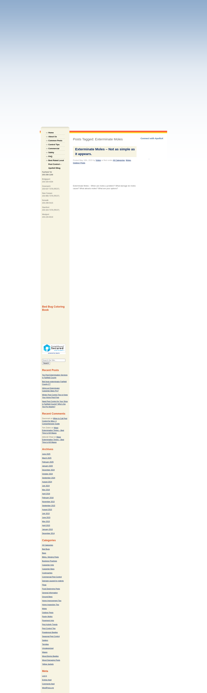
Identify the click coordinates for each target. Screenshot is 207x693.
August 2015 (47, 510)
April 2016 (46, 494)
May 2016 (46, 490)
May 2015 (46, 521)
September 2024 (48, 478)
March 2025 (46, 458)
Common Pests (55, 140)
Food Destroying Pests (51, 589)
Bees (44, 553)
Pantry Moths (47, 617)
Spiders (45, 640)
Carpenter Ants (48, 565)
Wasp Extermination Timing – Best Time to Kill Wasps (53, 430)
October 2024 (47, 474)
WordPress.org (48, 688)
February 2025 (48, 462)
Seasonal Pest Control (51, 636)
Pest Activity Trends (50, 624)
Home (51, 133)
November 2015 (48, 502)
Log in (44, 676)
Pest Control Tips (48, 628)
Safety (51, 152)
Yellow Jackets (48, 664)
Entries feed (46, 680)
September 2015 (48, 506)
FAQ (50, 156)
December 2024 (48, 470)
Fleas (44, 585)
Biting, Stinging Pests (50, 557)
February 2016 (48, 498)
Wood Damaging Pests (51, 660)
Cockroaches (47, 573)
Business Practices (49, 561)
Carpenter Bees (48, 569)
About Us (52, 136)
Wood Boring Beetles (50, 656)
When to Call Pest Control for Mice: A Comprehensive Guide (54, 421)
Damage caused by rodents (53, 581)
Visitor (98, 160)
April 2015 (46, 525)
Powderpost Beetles (50, 632)
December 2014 (48, 533)
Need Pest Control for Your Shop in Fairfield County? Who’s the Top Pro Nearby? (55, 404)
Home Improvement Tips (51, 601)
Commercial (53, 148)
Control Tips (54, 144)
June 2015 (46, 518)
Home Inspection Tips (50, 605)
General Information (50, 593)
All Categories (47, 545)
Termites (45, 644)
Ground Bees (47, 597)
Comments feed (48, 684)
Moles (44, 609)
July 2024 (46, 486)
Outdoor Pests (47, 613)
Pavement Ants (48, 621)
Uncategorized (47, 648)
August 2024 (47, 482)
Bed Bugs (46, 549)
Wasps (44, 652)
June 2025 (46, 454)
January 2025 (47, 466)
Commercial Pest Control (52, 577)
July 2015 (46, 514)
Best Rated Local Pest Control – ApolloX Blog (56, 160)
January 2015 (47, 529)
